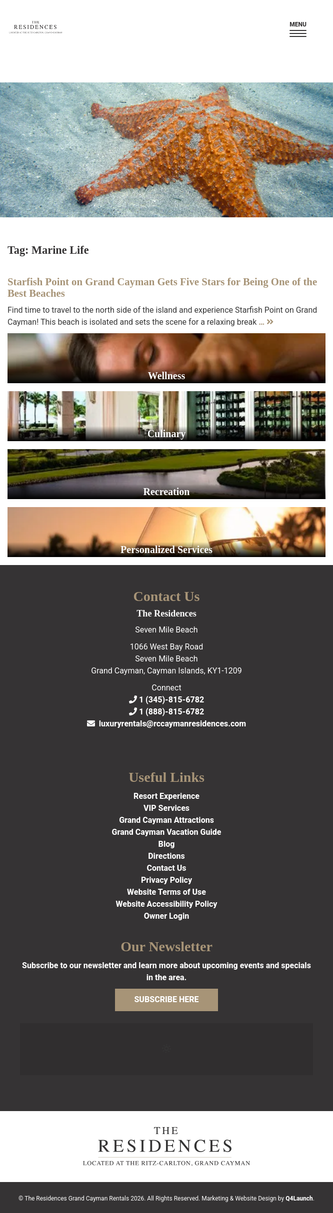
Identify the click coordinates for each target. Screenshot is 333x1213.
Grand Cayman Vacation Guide (167, 832)
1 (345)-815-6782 (166, 699)
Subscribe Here (166, 999)
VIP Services (167, 808)
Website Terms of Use (166, 892)
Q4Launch (299, 1198)
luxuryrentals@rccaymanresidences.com (166, 723)
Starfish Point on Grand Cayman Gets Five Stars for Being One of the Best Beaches (162, 287)
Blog (166, 844)
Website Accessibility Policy (167, 904)
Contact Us (166, 868)
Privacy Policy (166, 880)
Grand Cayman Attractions (166, 820)
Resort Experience (167, 796)
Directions (166, 856)
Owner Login (167, 916)
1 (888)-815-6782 (166, 711)
